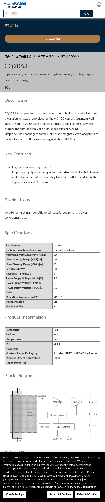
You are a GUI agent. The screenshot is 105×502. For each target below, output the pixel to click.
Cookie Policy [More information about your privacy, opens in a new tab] (88, 486)
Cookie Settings (15, 494)
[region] (52, 477)
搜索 (86, 13)
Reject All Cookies (87, 494)
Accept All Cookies (60, 494)
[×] (99, 458)
